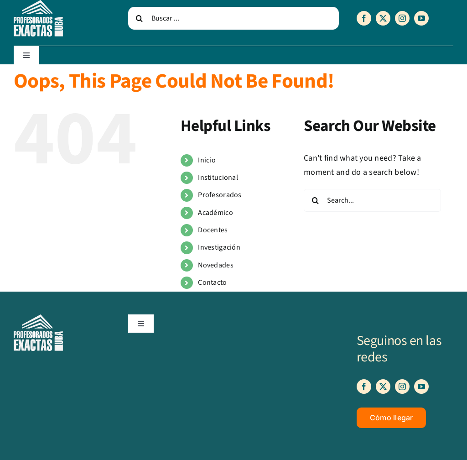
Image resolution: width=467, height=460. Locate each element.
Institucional (218, 177)
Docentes (213, 230)
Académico (215, 213)
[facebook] (364, 18)
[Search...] (372, 200)
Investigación (219, 247)
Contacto (212, 282)
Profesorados (219, 195)
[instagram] (402, 18)
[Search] (139, 18)
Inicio (207, 160)
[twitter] (383, 18)
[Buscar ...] (233, 18)
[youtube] (421, 18)
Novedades (215, 265)
